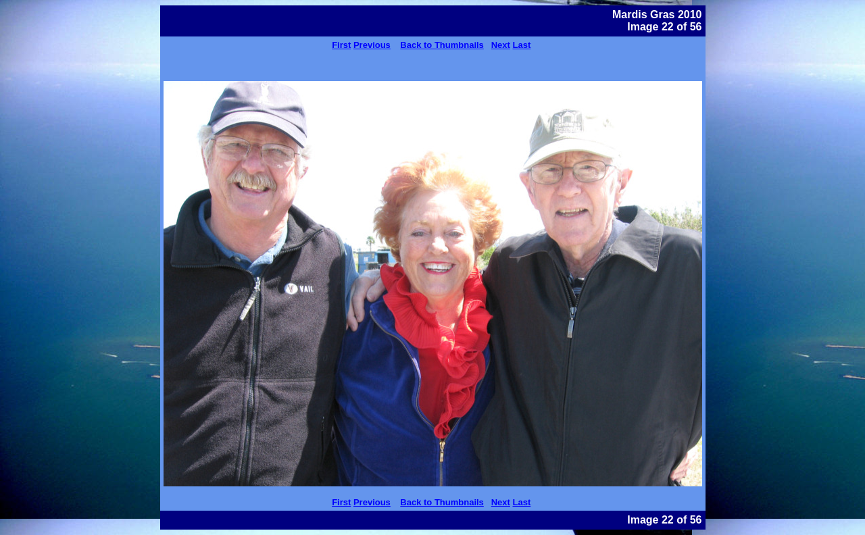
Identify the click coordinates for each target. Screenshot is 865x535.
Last (522, 45)
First (341, 45)
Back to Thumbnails (442, 45)
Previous (372, 45)
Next (500, 45)
